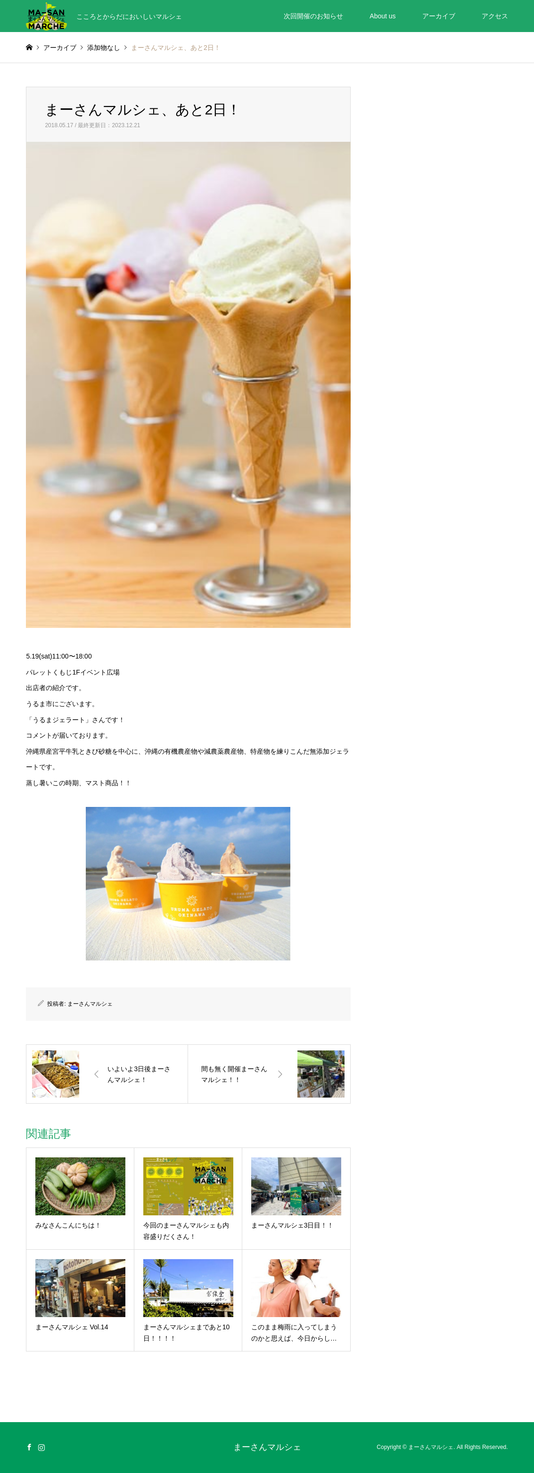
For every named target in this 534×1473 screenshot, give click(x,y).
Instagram (41, 1447)
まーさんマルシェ (90, 1004)
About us (382, 16)
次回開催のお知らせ (313, 16)
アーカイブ (438, 16)
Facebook (29, 1447)
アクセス (495, 16)
